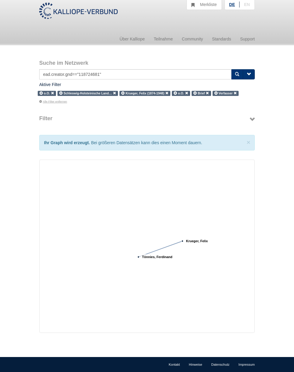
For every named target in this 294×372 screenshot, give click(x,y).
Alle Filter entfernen (53, 101)
